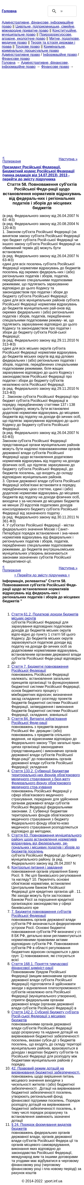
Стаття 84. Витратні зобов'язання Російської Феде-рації (39, 721)
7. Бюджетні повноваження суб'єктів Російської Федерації (41, 914)
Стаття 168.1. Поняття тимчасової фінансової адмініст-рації (39, 966)
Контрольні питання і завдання (36, 867)
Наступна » (68, 159)
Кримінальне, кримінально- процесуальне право (34, 48)
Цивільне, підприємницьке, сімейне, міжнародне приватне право (38, 28)
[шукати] (61, 11)
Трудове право (27, 46)
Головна (8, 63)
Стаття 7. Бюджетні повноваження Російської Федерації (39, 668)
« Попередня (11, 159)
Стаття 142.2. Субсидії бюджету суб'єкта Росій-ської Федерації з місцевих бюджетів (45, 1016)
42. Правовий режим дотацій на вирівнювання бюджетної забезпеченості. (45, 1070)
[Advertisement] (42, 110)
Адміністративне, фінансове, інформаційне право (35, 65)
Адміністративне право (21, 54)
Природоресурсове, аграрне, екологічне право (37, 36)
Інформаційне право (60, 54)
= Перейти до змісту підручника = (42, 575)
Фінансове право (16, 59)
